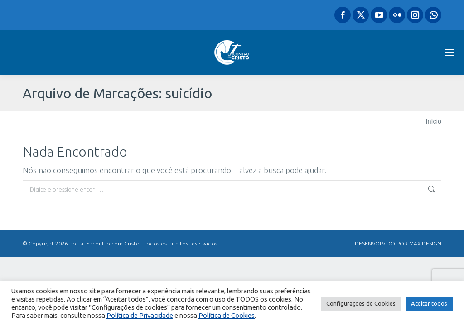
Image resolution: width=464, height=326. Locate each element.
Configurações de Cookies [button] (361, 303)
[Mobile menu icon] (449, 52)
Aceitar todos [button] (429, 303)
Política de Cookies (226, 315)
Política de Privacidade (139, 315)
